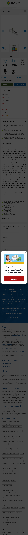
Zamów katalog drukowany (14, 278)
